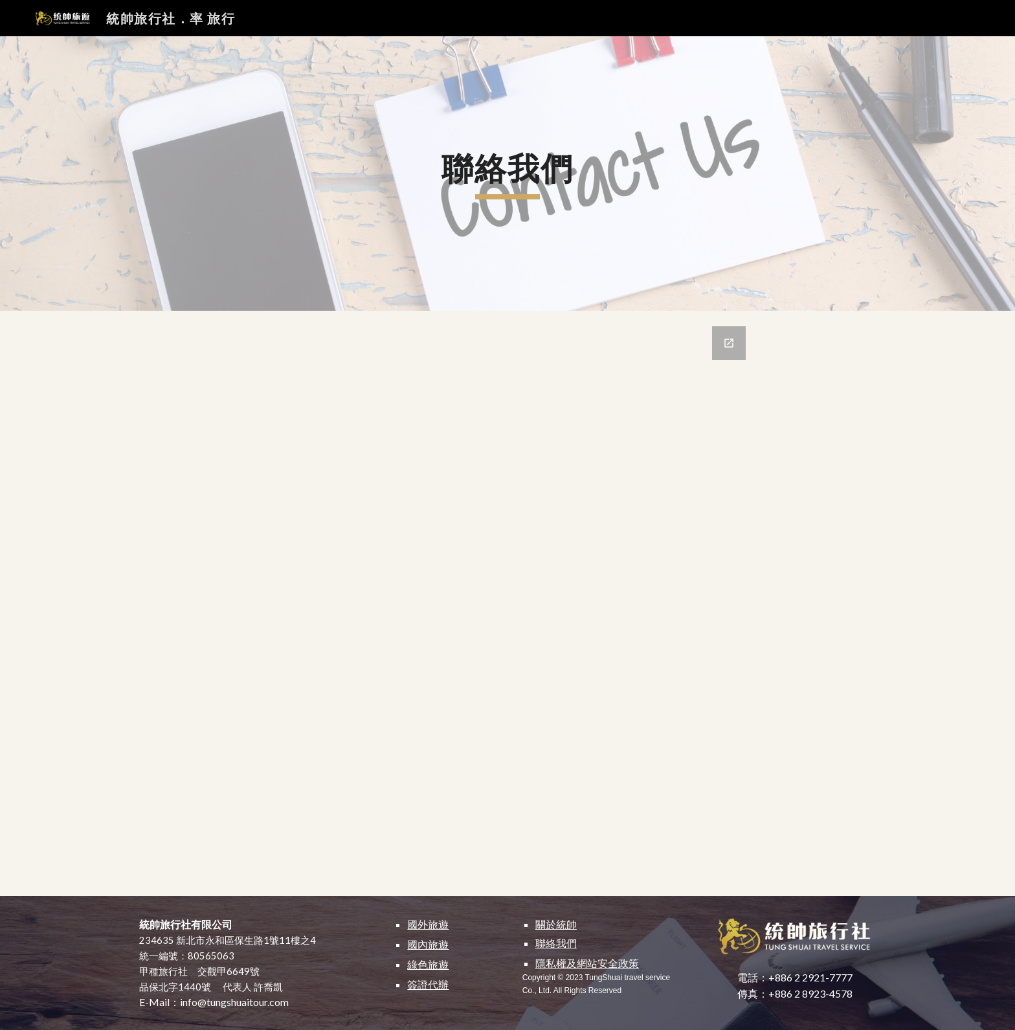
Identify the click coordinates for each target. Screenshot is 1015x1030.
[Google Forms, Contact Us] (507, 603)
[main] (507, 173)
